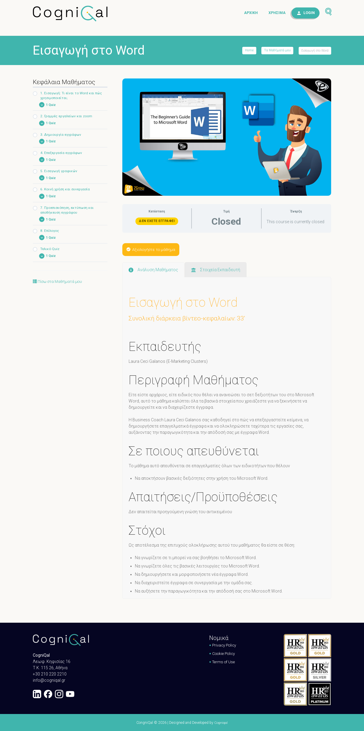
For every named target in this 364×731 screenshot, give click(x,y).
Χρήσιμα (277, 13)
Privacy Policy (222, 644)
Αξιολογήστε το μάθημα (153, 249)
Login (309, 13)
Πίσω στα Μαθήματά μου (59, 283)
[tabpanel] (226, 421)
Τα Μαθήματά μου (277, 51)
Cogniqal (221, 722)
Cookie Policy (222, 653)
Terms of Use (222, 661)
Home (248, 51)
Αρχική (251, 13)
